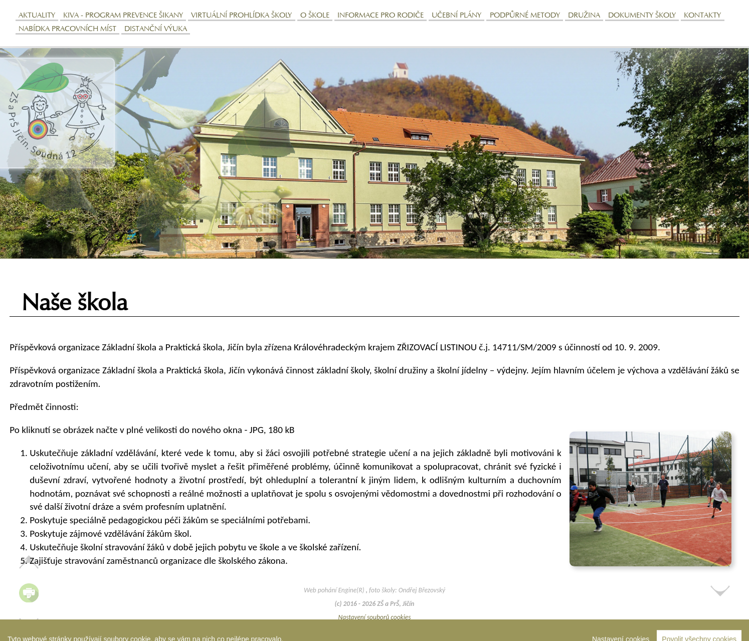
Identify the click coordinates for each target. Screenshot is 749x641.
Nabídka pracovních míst (67, 29)
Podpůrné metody (525, 16)
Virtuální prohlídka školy (241, 16)
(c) (338, 603)
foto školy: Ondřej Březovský (407, 590)
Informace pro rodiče (380, 16)
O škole (314, 16)
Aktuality (37, 16)
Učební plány (456, 16)
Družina (584, 16)
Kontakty (702, 16)
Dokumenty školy (642, 16)
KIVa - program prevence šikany (123, 16)
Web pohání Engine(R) (335, 590)
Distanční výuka (155, 29)
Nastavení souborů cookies (374, 617)
